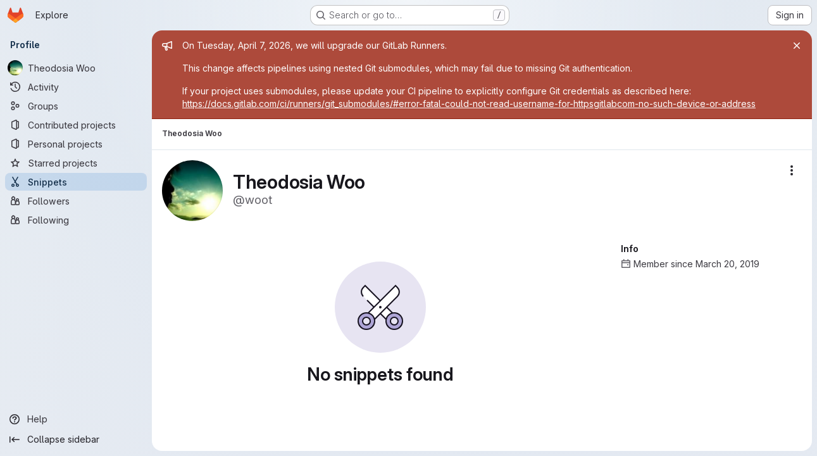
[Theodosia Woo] (76, 68)
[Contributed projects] (76, 125)
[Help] (76, 419)
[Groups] (76, 106)
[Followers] (76, 201)
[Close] (796, 45)
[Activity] (76, 87)
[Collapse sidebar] (76, 439)
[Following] (76, 220)
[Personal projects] (76, 144)
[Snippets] (76, 182)
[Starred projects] (76, 163)
